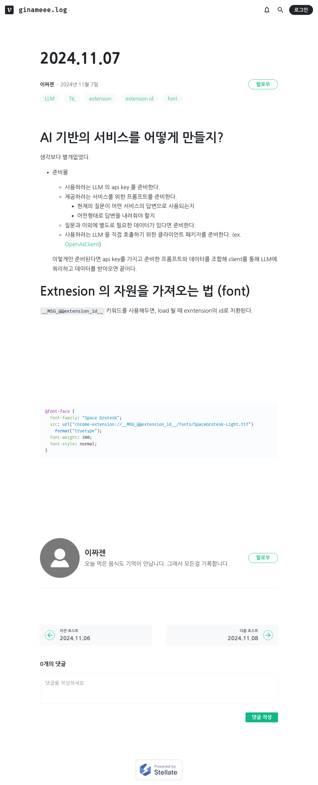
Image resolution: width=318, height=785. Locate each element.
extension (100, 98)
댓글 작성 (262, 717)
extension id (139, 98)
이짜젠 (47, 84)
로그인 (301, 10)
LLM (50, 98)
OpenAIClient (82, 244)
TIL (72, 98)
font (172, 98)
